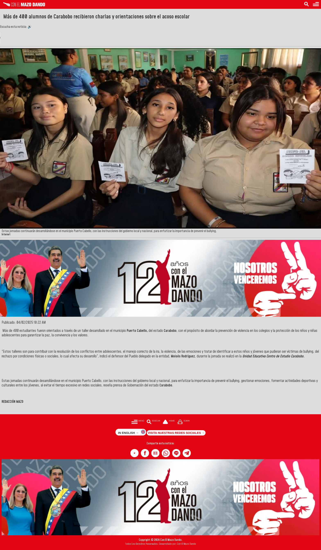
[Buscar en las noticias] (306, 4)
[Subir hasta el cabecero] (183, 422)
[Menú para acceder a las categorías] (316, 4)
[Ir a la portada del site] (169, 422)
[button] (134, 453)
